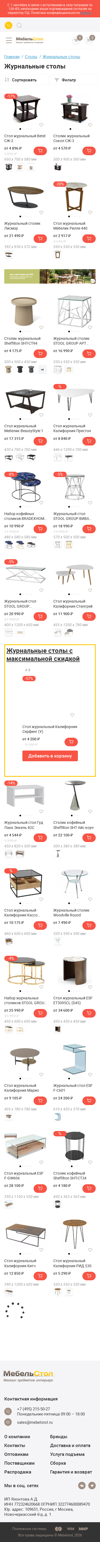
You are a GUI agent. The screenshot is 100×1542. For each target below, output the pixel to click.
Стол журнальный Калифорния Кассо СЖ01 (21, 912)
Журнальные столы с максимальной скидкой (43, 654)
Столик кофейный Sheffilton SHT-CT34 (69, 1176)
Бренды (58, 1436)
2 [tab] (23, 129)
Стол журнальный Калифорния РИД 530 (72, 1263)
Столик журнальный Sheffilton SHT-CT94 (22, 341)
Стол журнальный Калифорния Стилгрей (73, 603)
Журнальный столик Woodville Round (71, 912)
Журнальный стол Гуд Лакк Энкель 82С (23, 825)
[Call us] (8, 25)
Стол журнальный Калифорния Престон (72, 428)
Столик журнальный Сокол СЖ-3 (71, 138)
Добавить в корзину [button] (50, 756)
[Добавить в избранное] (41, 125)
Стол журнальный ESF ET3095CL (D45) (73, 1000)
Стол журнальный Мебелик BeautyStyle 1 (23, 428)
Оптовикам (16, 1454)
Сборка (58, 1463)
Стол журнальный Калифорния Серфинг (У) (49, 729)
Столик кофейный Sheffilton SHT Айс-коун (73, 825)
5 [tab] (31, 129)
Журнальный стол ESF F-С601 (73, 1088)
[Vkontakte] (82, 1485)
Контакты (14, 1445)
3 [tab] (25, 129)
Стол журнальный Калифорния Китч (20, 1263)
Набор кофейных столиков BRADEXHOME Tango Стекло (25, 516)
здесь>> (86, 12)
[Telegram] (92, 1485)
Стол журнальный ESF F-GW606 (23, 1176)
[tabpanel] (25, 109)
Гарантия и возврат (71, 1472)
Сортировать (21, 79)
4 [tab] (28, 129)
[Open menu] (9, 40)
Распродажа (17, 1472)
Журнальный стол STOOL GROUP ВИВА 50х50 (71, 516)
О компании (17, 1436)
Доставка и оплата (70, 1445)
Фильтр (65, 79)
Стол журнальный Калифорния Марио (21, 1088)
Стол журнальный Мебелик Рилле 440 (70, 226)
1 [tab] (20, 129)
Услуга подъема (67, 1454)
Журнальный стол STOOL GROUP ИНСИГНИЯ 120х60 (21, 603)
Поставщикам (19, 1463)
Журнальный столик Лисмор (22, 226)
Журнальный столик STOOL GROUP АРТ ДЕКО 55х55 (71, 341)
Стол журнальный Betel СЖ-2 (24, 138)
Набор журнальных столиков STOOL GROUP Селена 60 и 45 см (25, 1000)
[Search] (19, 25)
